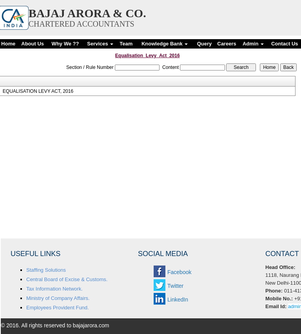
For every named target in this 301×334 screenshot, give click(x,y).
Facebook (179, 272)
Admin (253, 44)
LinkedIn (177, 299)
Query (204, 44)
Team (126, 44)
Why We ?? (65, 44)
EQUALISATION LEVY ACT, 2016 (38, 91)
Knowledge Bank (164, 44)
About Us (32, 44)
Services (100, 44)
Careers (226, 44)
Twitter (175, 286)
